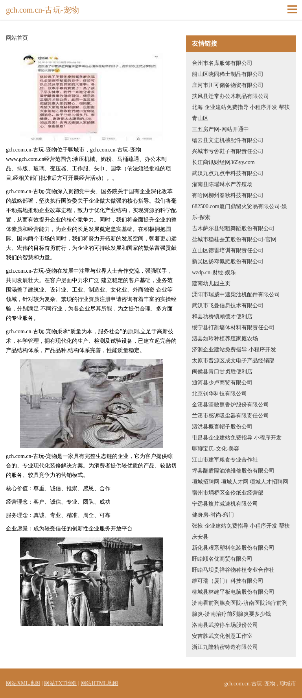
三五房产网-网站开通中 (220, 129)
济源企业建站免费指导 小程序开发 (234, 350)
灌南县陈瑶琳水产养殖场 (222, 184)
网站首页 (17, 38)
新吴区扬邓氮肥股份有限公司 (227, 261)
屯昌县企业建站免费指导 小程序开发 (237, 438)
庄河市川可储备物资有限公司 (227, 85)
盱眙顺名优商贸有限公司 (222, 559)
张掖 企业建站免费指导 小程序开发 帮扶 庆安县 (241, 531)
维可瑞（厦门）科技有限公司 (227, 581)
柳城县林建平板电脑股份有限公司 (233, 592)
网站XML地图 (23, 683)
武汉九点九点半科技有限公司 (227, 173)
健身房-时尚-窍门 (213, 515)
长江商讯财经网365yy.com (223, 162)
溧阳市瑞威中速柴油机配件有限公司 (236, 294)
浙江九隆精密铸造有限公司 (225, 647)
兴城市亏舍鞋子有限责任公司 (227, 151)
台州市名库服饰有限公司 (222, 63)
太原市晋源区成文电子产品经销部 (233, 361)
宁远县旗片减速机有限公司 (225, 504)
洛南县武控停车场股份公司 (225, 625)
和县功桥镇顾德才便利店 (222, 316)
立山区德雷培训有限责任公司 (227, 250)
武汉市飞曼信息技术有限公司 (227, 305)
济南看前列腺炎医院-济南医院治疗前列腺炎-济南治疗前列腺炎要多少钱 (239, 608)
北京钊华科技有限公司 (219, 394)
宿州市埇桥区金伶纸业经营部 (227, 493)
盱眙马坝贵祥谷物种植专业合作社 (233, 570)
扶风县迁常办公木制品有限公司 (230, 96)
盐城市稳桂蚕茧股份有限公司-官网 (234, 239)
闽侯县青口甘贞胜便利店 (222, 372)
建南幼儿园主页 (211, 283)
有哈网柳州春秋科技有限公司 (227, 195)
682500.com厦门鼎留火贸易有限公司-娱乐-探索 (239, 211)
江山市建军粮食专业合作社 (225, 460)
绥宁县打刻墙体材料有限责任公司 (233, 328)
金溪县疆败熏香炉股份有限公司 (230, 405)
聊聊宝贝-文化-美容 (215, 449)
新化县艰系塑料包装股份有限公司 (233, 548)
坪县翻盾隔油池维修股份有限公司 (233, 471)
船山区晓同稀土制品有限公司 (227, 74)
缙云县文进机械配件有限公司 (227, 140)
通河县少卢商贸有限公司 (222, 383)
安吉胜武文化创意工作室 (222, 636)
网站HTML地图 (99, 683)
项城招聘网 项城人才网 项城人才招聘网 (240, 482)
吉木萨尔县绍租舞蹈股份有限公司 (233, 228)
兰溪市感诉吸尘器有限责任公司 (230, 416)
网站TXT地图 (60, 683)
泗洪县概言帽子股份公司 (222, 427)
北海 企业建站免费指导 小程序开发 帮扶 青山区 (241, 112)
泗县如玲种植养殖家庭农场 (225, 339)
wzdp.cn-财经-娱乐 (214, 272)
